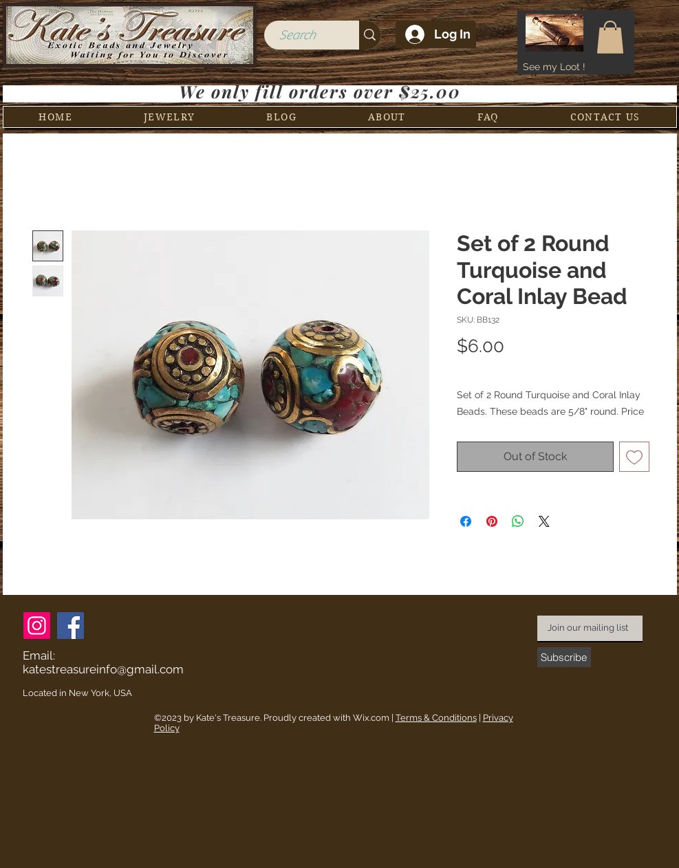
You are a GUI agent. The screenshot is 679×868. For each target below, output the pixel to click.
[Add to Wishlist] (634, 457)
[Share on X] (544, 521)
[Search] (297, 35)
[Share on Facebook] (465, 521)
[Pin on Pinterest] (492, 521)
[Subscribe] (564, 657)
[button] (610, 37)
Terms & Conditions (436, 718)
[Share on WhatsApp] (518, 521)
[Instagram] (36, 625)
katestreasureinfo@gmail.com (103, 669)
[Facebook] (70, 625)
